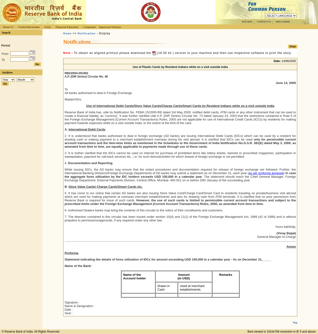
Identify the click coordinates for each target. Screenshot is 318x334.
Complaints (89, 27)
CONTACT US (264, 22)
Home (67, 33)
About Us (8, 27)
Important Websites (110, 27)
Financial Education (67, 27)
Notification (86, 33)
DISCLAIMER (283, 22)
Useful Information (29, 27)
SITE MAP (247, 22)
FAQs (47, 27)
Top (295, 318)
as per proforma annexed (266, 173)
